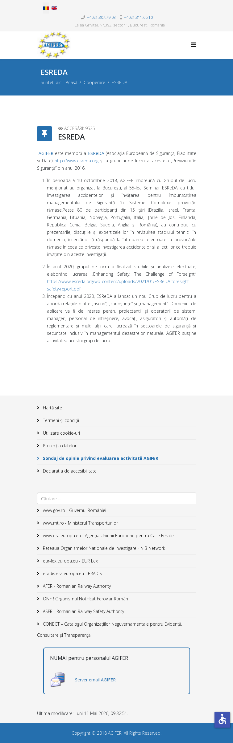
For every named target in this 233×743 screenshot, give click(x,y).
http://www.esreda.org (76, 161)
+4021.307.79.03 (101, 17)
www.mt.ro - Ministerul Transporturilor (80, 523)
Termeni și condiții (60, 420)
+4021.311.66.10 (138, 17)
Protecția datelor (59, 446)
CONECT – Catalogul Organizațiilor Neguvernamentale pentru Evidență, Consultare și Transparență (109, 629)
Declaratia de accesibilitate (69, 471)
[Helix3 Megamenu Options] (193, 44)
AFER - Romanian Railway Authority (76, 586)
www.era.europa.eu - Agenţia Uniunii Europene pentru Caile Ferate (108, 535)
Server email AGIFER (95, 680)
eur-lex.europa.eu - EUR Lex (70, 561)
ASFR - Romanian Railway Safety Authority (83, 611)
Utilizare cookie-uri (61, 433)
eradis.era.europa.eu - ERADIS (72, 573)
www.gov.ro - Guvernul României (74, 510)
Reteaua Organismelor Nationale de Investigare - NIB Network (103, 548)
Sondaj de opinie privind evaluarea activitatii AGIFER (100, 458)
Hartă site (52, 408)
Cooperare (94, 82)
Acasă (71, 82)
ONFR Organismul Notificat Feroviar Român (85, 599)
